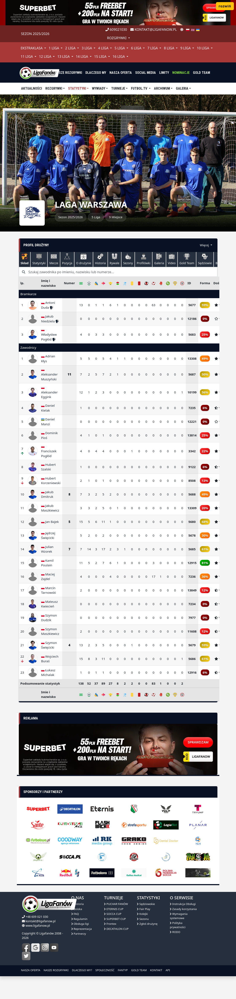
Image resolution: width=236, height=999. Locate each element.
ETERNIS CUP (113, 909)
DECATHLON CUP (116, 929)
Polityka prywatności (177, 925)
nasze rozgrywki (68, 73)
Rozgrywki (53, 88)
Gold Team (201, 73)
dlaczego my (95, 73)
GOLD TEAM (139, 970)
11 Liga (27, 56)
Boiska (76, 909)
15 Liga (100, 56)
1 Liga (54, 48)
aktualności (31, 88)
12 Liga (45, 56)
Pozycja (67, 259)
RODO (175, 932)
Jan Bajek (50, 522)
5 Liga (120, 48)
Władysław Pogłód (49, 334)
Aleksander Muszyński (49, 374)
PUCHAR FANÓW (116, 904)
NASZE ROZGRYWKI (56, 970)
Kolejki (142, 914)
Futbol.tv (139, 88)
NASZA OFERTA (30, 970)
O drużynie (83, 259)
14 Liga (82, 56)
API (168, 970)
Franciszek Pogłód (49, 451)
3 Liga (87, 48)
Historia (100, 259)
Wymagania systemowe (178, 916)
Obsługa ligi (80, 924)
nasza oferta (120, 73)
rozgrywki (117, 38)
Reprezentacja (81, 929)
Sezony (128, 259)
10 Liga (203, 48)
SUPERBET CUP (115, 919)
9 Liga (185, 48)
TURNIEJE (118, 88)
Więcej (205, 245)
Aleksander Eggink (49, 392)
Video (172, 259)
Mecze (53, 259)
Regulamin (79, 919)
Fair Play (143, 909)
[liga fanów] (39, 72)
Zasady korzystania (183, 909)
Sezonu (143, 919)
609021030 (116, 29)
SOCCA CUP (112, 914)
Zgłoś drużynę (147, 924)
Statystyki (77, 88)
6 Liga (136, 48)
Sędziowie (205, 259)
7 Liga (153, 48)
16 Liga (119, 56)
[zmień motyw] (181, 29)
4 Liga (103, 48)
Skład (25, 259)
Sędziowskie (146, 904)
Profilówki (143, 259)
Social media (145, 73)
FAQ (75, 914)
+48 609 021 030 (37, 917)
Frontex (110, 924)
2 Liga (70, 48)
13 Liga (63, 56)
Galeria (182, 88)
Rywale (114, 259)
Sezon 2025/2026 (35, 33)
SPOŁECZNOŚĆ (104, 970)
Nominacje (181, 73)
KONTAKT (156, 970)
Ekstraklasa (32, 48)
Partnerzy (78, 934)
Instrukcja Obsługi (183, 904)
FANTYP (123, 970)
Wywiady (98, 88)
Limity (164, 73)
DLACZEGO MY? (82, 970)
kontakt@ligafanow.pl (153, 29)
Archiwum (162, 88)
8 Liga (169, 48)
